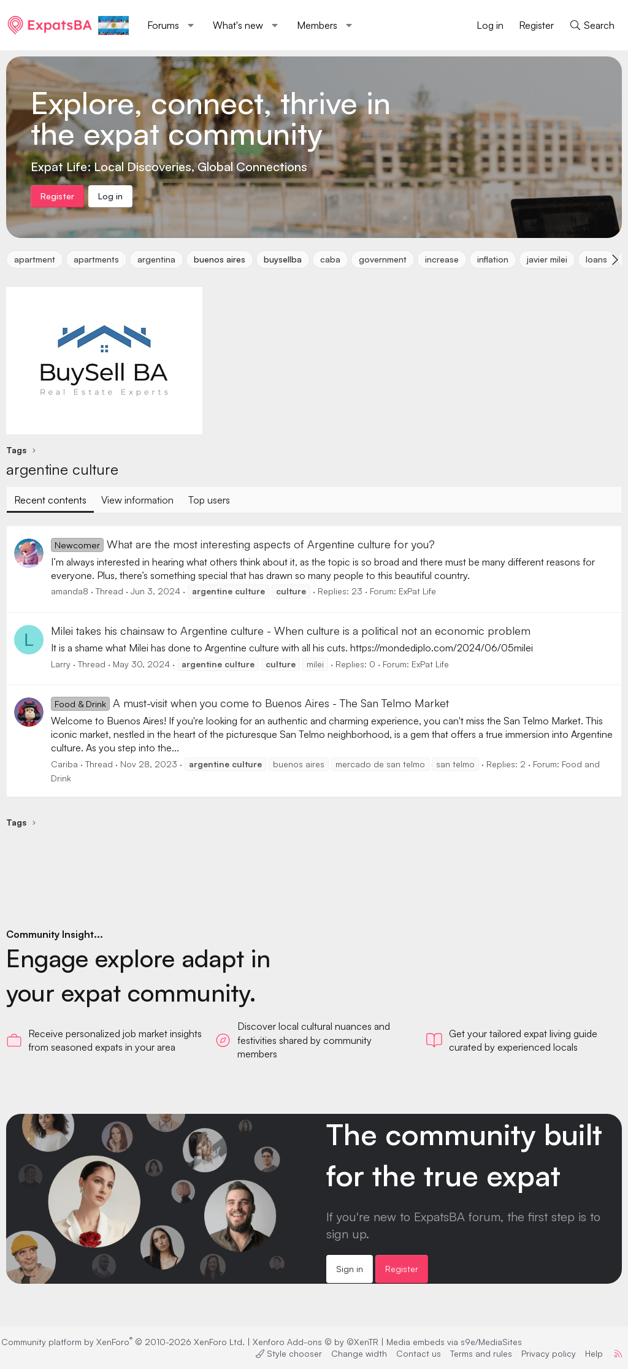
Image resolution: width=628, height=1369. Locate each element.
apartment (34, 259)
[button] (191, 25)
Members (317, 25)
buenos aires (219, 259)
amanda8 (69, 591)
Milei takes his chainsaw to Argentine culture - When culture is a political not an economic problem (290, 630)
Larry (61, 664)
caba (330, 259)
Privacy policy (540, 1353)
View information (137, 500)
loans (596, 259)
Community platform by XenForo (131, 1341)
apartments (96, 259)
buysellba (283, 259)
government (383, 259)
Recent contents (50, 500)
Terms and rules (473, 1353)
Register (401, 1269)
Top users (209, 500)
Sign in (349, 1269)
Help (586, 1353)
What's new (238, 25)
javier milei (547, 259)
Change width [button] (351, 1353)
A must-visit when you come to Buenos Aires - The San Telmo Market (250, 703)
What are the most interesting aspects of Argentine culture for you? (243, 544)
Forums (163, 25)
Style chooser (281, 1353)
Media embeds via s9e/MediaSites (462, 1341)
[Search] (591, 25)
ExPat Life (417, 591)
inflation (492, 259)
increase (442, 259)
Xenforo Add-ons (323, 1341)
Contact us (410, 1353)
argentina (156, 259)
